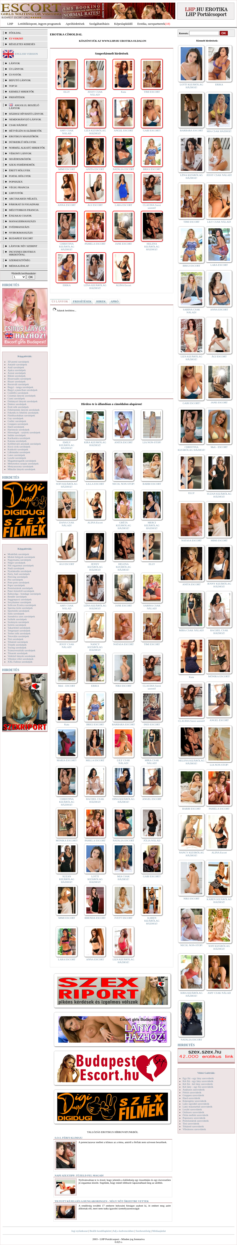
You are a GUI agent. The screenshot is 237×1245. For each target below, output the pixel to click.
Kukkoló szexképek (18, 449)
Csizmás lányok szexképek (22, 395)
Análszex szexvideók (194, 1089)
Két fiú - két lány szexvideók (198, 1083)
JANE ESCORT (123, 243)
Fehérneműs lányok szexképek (24, 409)
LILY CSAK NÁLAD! (123, 762)
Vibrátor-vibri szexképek (20, 658)
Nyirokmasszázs (21, 232)
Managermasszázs (22, 221)
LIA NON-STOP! (152, 442)
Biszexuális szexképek (19, 378)
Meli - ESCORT (66, 685)
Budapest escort (21, 238)
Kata (123, 91)
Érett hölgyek (19, 170)
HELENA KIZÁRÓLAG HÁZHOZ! (151, 246)
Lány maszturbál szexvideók (197, 1106)
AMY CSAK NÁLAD (66, 132)
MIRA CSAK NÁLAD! (152, 762)
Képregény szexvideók (194, 1100)
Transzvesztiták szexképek (21, 650)
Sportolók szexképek (18, 610)
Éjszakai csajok (20, 215)
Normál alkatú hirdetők (27, 147)
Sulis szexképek (16, 613)
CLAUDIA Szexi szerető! (152, 206)
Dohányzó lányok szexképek (22, 401)
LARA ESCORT (123, 205)
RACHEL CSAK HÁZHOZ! (95, 800)
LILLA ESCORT (95, 483)
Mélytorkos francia (24, 210)
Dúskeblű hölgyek (22, 142)
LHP (10, 23)
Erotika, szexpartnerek (151, 23)
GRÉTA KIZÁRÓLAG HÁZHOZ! (123, 525)
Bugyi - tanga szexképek (20, 387)
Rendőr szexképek (17, 596)
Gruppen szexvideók (193, 1095)
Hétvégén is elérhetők (25, 130)
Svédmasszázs (19, 227)
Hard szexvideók (191, 1098)
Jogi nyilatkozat (79, 1230)
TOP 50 (13, 85)
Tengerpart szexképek (19, 630)
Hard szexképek (16, 426)
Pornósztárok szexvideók (196, 1120)
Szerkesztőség (143, 1230)
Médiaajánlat (159, 1230)
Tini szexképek (15, 639)
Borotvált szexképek (18, 384)
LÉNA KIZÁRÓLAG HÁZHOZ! (95, 286)
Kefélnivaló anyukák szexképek (24, 443)
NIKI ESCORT (123, 685)
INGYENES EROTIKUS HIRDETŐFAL (22, 253)
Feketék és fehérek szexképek (23, 412)
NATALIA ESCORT (123, 169)
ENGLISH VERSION (26, 53)
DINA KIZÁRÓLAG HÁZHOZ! (123, 800)
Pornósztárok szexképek (20, 588)
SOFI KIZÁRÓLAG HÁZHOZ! (67, 485)
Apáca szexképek (17, 370)
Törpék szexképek (17, 644)
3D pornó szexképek (18, 361)
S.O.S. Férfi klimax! (69, 1137)
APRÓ (114, 301)
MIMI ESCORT (66, 169)
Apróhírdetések (75, 23)
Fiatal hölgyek (20, 176)
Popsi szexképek (16, 585)
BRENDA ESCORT (95, 917)
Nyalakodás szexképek (19, 571)
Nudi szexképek (16, 568)
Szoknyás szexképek (18, 622)
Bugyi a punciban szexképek (22, 390)
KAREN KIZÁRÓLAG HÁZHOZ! (151, 920)
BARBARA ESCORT (123, 724)
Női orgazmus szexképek (21, 565)
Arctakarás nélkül (23, 198)
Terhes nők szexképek (19, 633)
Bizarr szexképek (17, 381)
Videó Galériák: (206, 1072)
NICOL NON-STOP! (123, 483)
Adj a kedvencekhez (123, 1230)
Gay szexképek (15, 418)
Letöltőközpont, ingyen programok (39, 23)
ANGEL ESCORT (123, 130)
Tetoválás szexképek (18, 636)
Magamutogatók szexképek (22, 460)
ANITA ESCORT (95, 169)
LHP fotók (16, 193)
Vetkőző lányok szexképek (21, 656)
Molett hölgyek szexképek (21, 557)
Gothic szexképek (17, 421)
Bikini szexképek (17, 375)
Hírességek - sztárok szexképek (24, 432)
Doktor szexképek (17, 404)
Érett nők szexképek (18, 406)
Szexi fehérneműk (22, 164)
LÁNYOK (14, 63)
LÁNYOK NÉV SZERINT (23, 246)
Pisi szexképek (15, 579)
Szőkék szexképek (17, 619)
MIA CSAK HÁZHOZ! (123, 878)
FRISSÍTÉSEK (17, 97)
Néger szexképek (16, 562)
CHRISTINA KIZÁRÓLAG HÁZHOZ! (66, 246)
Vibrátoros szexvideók (194, 1129)
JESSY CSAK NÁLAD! (95, 93)
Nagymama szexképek (19, 559)
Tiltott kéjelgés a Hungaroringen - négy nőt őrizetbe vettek (102, 1201)
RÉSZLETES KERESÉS (22, 44)
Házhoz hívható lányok (26, 113)
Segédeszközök (20, 159)
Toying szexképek (17, 647)
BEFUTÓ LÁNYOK (20, 80)
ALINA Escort (123, 285)
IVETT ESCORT (123, 917)
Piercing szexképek (18, 576)
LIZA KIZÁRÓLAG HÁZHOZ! (95, 132)
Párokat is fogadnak (24, 204)
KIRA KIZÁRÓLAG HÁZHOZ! (95, 444)
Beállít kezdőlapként (100, 1230)
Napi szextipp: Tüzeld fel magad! (79, 1175)
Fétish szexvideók (192, 1092)
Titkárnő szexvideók (193, 1126)
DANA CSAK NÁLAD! (66, 524)
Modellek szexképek (18, 554)
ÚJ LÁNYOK (16, 68)
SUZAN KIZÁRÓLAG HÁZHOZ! (66, 879)
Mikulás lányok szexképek (21, 469)
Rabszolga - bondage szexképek (24, 593)
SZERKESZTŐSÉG (19, 260)
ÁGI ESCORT (95, 205)
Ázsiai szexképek (17, 373)
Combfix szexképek (18, 392)
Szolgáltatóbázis (99, 23)
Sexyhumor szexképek (19, 602)
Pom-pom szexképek (18, 582)
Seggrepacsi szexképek (20, 599)
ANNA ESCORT (66, 205)
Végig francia (19, 187)
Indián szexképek (17, 435)
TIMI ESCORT (152, 91)
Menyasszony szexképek (20, 466)
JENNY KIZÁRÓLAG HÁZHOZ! (95, 567)
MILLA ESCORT (95, 760)
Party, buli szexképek (19, 573)
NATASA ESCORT (123, 644)
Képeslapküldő (123, 23)
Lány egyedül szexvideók (196, 1103)
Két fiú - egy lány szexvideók (198, 1081)
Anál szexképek (16, 367)
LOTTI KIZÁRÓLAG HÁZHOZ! (95, 879)
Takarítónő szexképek (19, 627)
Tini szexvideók (191, 1123)
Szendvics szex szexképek (21, 616)
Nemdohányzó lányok (25, 119)
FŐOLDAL (15, 32)
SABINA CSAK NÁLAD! (151, 607)
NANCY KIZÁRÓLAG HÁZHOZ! (95, 647)
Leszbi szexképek (17, 457)
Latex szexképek (16, 455)
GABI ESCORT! (152, 130)
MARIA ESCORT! (67, 760)
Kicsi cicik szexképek (19, 446)
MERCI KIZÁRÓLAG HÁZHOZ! (151, 525)
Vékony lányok (20, 153)
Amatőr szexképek (17, 364)
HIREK (101, 301)
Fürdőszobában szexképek (21, 415)
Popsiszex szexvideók (194, 1117)
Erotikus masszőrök (24, 136)
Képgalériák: (25, 356)
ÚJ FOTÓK (15, 74)
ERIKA (67, 285)
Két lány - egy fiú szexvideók (198, 1086)
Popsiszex (15, 181)
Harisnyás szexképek (19, 429)
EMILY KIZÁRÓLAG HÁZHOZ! (66, 445)
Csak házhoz (18, 125)
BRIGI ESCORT (152, 169)
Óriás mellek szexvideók (195, 1115)
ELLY (66, 91)
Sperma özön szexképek (20, 607)
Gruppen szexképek (18, 423)
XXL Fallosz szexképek (20, 661)
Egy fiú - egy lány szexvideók (198, 1078)
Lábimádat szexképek (19, 452)
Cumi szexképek (16, 398)
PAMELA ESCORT (95, 243)
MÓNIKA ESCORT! (67, 840)
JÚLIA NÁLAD (151, 840)
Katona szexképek (17, 440)
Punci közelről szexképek (21, 590)
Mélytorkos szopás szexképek (23, 463)
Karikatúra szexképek (19, 438)
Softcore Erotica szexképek (22, 605)
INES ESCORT (152, 724)
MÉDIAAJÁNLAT (19, 265)
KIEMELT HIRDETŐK (21, 91)
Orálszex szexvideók (193, 1112)
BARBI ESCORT (152, 483)
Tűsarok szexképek (18, 653)
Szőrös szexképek (17, 624)
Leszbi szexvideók (192, 1109)
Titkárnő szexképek (18, 641)
